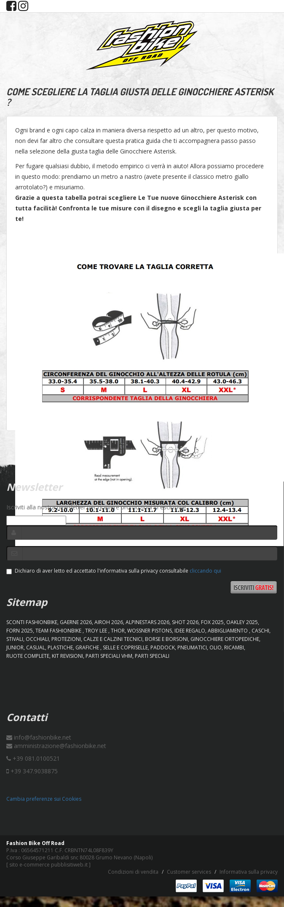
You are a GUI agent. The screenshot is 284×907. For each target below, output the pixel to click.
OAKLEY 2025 (242, 622)
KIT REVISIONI (67, 655)
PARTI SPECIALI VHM (109, 655)
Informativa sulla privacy (249, 871)
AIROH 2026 (108, 622)
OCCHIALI (37, 639)
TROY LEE (96, 630)
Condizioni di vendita (133, 871)
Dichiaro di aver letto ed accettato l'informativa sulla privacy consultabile (113, 570)
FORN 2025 (19, 630)
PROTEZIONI (66, 639)
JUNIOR (15, 647)
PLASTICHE (60, 647)
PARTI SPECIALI (152, 655)
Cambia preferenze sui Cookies (43, 798)
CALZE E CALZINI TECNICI (112, 639)
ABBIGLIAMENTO (228, 630)
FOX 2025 (212, 622)
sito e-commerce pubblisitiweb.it (48, 864)
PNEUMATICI (192, 647)
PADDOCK (162, 647)
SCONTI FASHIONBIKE (31, 622)
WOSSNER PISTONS (149, 630)
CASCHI (260, 630)
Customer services (189, 871)
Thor (118, 630)
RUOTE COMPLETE (27, 655)
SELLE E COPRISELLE (125, 647)
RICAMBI (234, 647)
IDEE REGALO (189, 630)
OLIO (215, 647)
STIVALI (14, 639)
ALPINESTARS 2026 (147, 622)
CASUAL (35, 647)
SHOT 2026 (185, 622)
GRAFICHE (87, 647)
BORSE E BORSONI (166, 639)
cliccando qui (205, 570)
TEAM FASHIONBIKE (59, 630)
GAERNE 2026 (76, 622)
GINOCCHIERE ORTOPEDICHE (224, 639)
